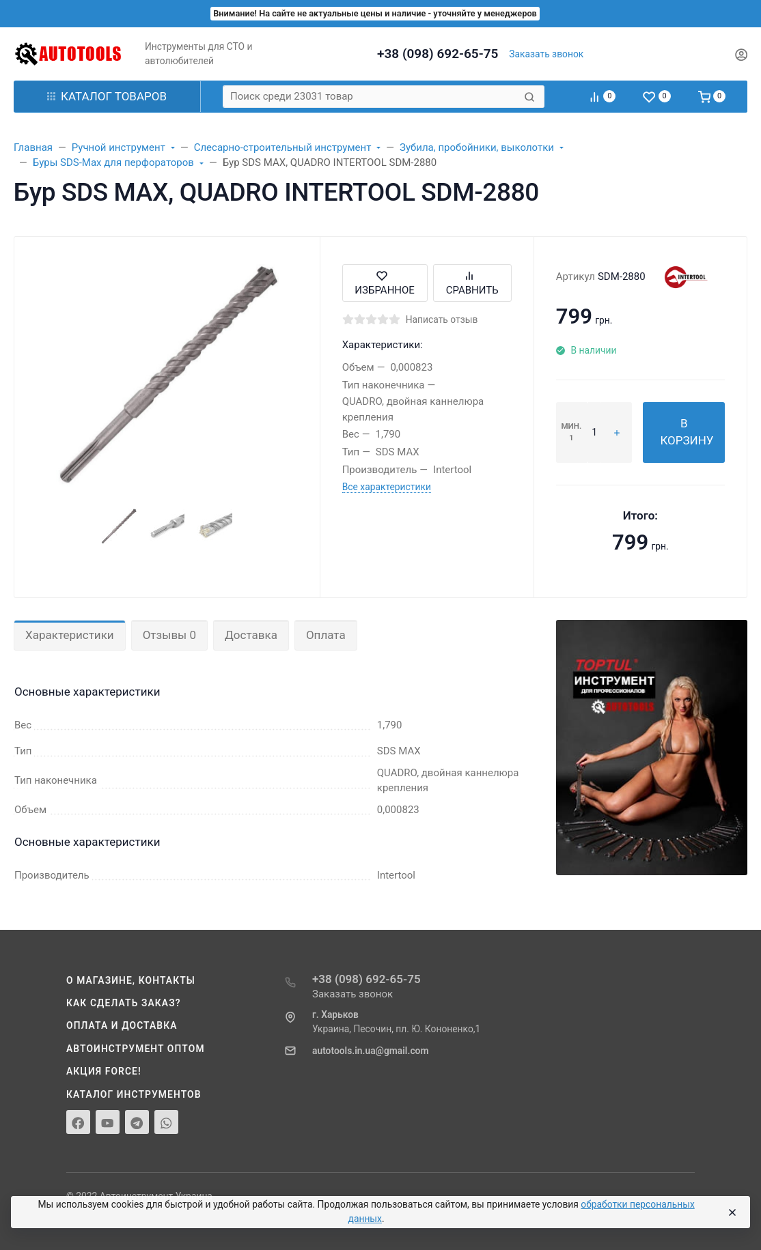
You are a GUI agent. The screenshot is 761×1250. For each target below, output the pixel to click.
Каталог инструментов (134, 1094)
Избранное (385, 283)
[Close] (732, 1212)
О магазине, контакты (130, 980)
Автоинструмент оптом (135, 1048)
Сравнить (472, 283)
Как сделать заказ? (123, 1002)
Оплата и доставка (122, 1025)
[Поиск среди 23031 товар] (372, 96)
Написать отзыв (442, 319)
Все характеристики (386, 486)
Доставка (251, 635)
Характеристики (69, 635)
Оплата (326, 635)
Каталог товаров (107, 96)
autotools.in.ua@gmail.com (370, 1050)
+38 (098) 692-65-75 (437, 53)
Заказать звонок (546, 53)
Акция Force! (103, 1071)
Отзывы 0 (169, 635)
